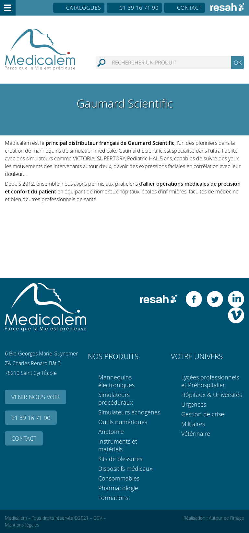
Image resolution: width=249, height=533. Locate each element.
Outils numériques (122, 422)
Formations (113, 498)
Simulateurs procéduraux (115, 398)
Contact (189, 7)
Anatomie (111, 431)
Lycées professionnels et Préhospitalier (210, 381)
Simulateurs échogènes (129, 412)
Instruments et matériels (117, 445)
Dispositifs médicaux (125, 468)
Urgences (193, 404)
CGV (97, 518)
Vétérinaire (195, 433)
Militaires (193, 424)
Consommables (118, 478)
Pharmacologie (118, 488)
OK (238, 62)
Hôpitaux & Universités (211, 395)
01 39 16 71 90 (139, 7)
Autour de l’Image (226, 518)
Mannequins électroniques (116, 381)
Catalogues (83, 7)
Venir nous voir (35, 397)
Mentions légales (22, 525)
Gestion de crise (202, 414)
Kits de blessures (120, 459)
